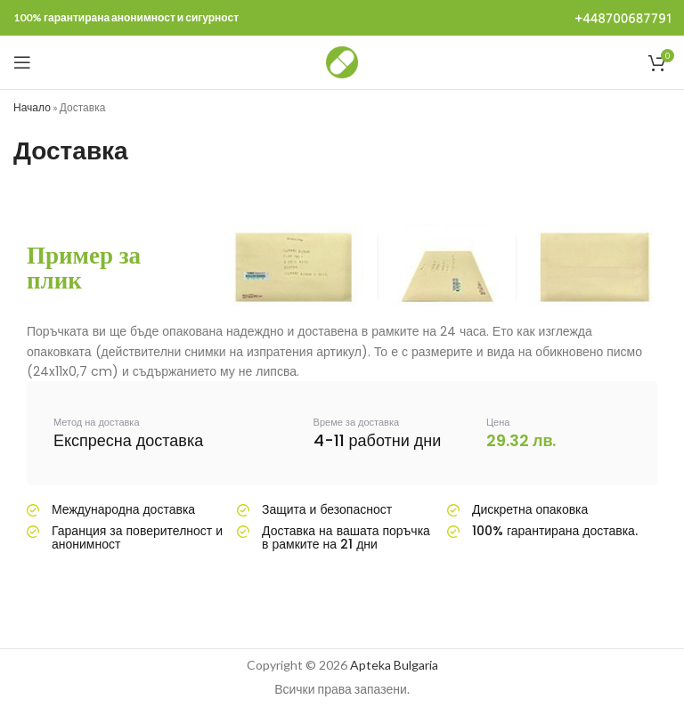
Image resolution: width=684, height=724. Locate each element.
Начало (32, 107)
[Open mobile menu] (22, 62)
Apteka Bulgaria (394, 664)
